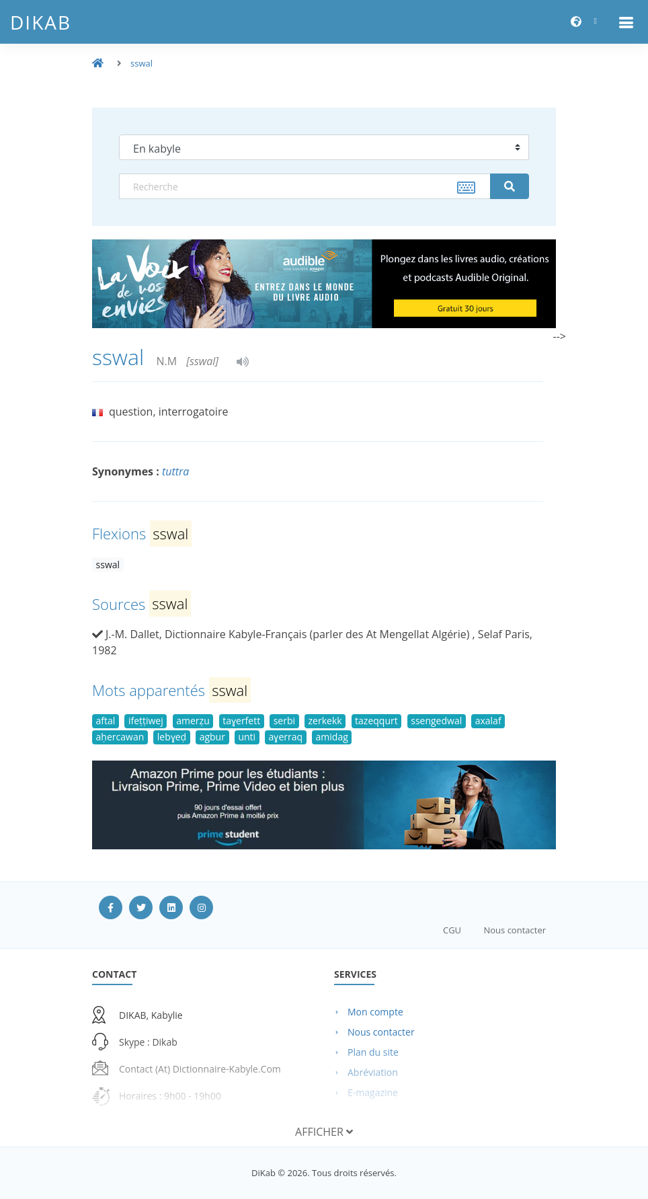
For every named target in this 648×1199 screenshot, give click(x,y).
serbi (284, 720)
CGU (452, 930)
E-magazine (373, 1092)
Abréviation (373, 1072)
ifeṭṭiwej (145, 720)
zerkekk (325, 720)
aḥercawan (120, 736)
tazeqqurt (376, 720)
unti (246, 736)
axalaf (488, 720)
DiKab (40, 22)
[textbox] (305, 186)
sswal (141, 63)
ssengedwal (436, 720)
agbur (212, 736)
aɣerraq (285, 736)
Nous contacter (514, 930)
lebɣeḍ (171, 736)
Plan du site (373, 1052)
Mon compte (375, 1011)
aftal (106, 720)
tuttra (175, 471)
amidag (332, 736)
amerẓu (192, 720)
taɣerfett (241, 720)
